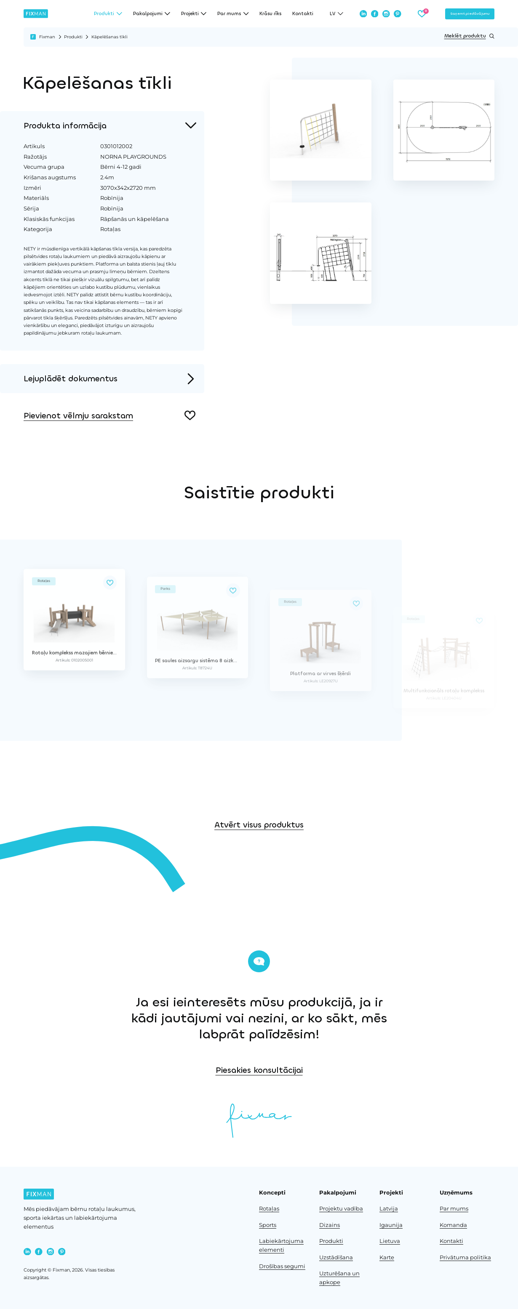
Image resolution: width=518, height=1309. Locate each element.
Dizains (329, 1225)
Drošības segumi (282, 1266)
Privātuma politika (465, 1257)
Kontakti (302, 13)
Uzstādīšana (336, 1257)
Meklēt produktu (469, 36)
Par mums (454, 1208)
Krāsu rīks (270, 13)
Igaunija (391, 1225)
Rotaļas (269, 1208)
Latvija (388, 1208)
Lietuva (389, 1241)
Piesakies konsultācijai (421, 1070)
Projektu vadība (341, 1208)
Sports (267, 1225)
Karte (386, 1257)
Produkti (73, 37)
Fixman (47, 37)
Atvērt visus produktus (259, 879)
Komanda (453, 1225)
